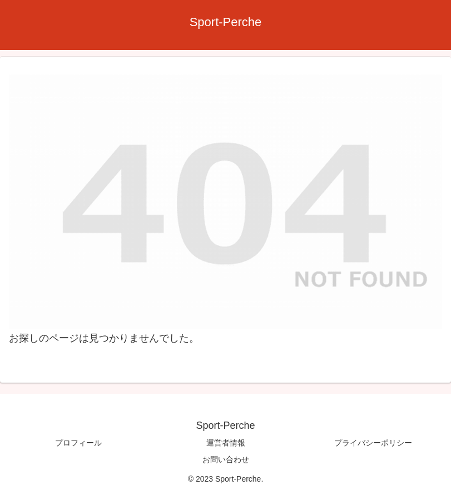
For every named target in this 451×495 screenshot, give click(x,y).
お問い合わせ (225, 459)
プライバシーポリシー (373, 442)
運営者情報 (225, 442)
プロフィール (78, 442)
